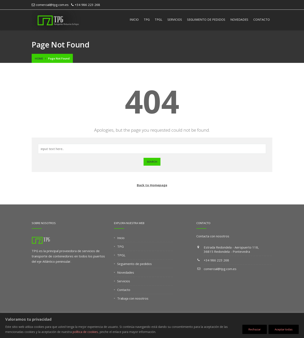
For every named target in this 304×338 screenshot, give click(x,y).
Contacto (261, 20)
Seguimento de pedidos (206, 20)
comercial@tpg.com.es (220, 269)
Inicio (134, 20)
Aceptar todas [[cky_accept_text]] (284, 329)
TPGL (158, 20)
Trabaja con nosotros (132, 298)
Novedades (239, 20)
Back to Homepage (152, 185)
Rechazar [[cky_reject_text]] (254, 329)
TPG (147, 20)
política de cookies (85, 332)
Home (39, 58)
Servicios (174, 20)
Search (152, 162)
